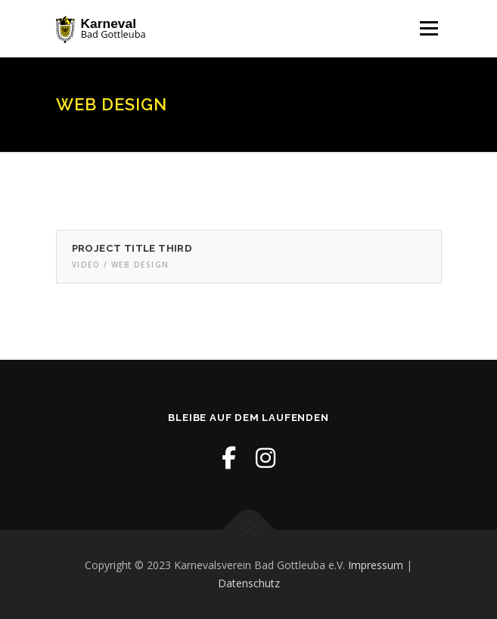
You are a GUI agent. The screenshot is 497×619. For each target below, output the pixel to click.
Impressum (375, 565)
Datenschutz (249, 583)
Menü (427, 28)
